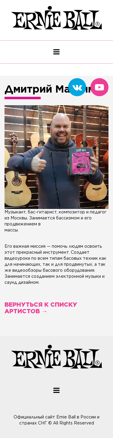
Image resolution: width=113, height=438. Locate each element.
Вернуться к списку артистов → (41, 308)
